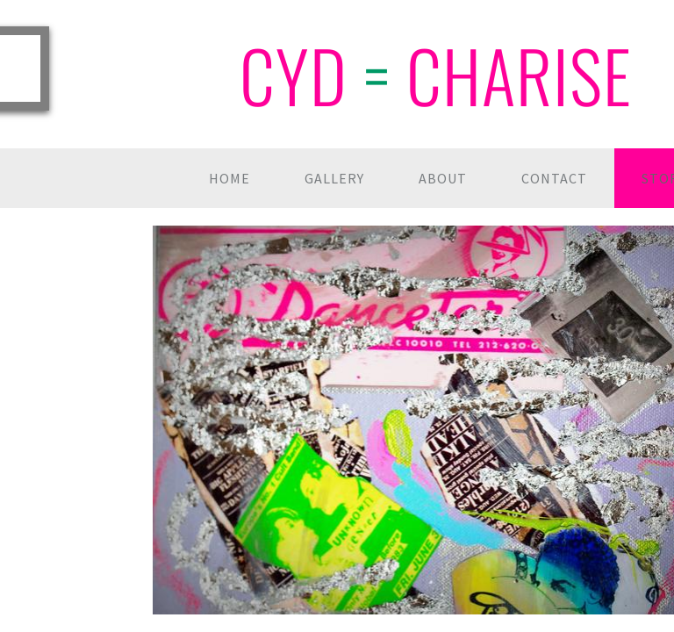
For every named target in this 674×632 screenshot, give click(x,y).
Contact (554, 178)
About (443, 178)
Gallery (334, 178)
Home (229, 178)
